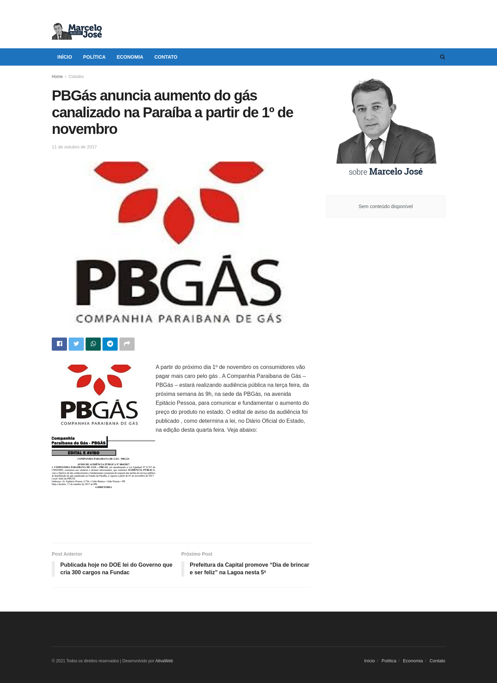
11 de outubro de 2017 (74, 146)
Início (64, 57)
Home (57, 76)
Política (94, 57)
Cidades (76, 76)
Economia (130, 57)
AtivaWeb (164, 660)
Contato (165, 57)
